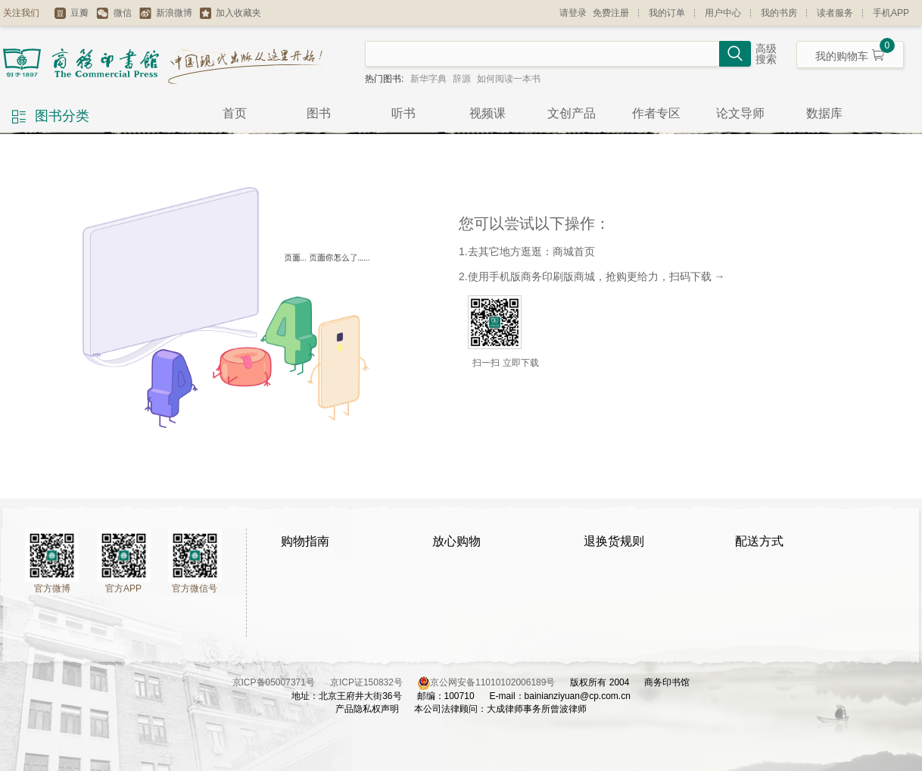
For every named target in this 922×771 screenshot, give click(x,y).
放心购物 (456, 541)
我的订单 (667, 13)
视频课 (487, 113)
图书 (319, 113)
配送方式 (759, 541)
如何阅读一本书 (508, 78)
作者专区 (656, 113)
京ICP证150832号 (374, 682)
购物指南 (305, 541)
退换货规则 (614, 541)
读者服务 (835, 13)
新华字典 (428, 78)
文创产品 (571, 113)
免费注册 (611, 13)
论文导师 (740, 113)
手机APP (891, 13)
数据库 (824, 113)
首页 (235, 113)
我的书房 (779, 13)
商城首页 (574, 251)
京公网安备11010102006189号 (492, 682)
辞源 (462, 78)
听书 (403, 113)
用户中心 (723, 13)
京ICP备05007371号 (281, 682)
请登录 (573, 13)
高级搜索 (766, 54)
